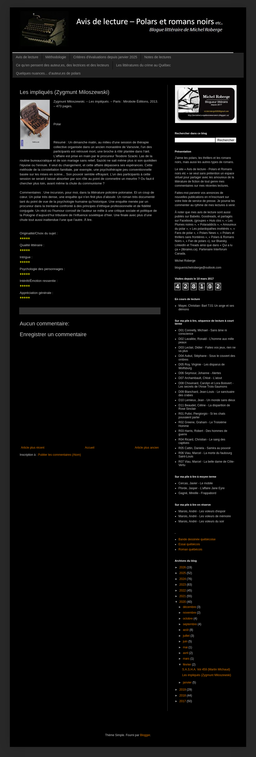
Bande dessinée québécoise (197, 539)
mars (186, 658)
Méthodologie (56, 57)
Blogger (145, 735)
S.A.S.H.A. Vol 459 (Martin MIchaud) (206, 669)
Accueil (90, 447)
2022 (183, 590)
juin (185, 641)
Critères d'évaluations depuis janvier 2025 (105, 57)
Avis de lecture (27, 57)
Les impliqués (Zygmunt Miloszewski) (206, 675)
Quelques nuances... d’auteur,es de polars (48, 73)
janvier (187, 682)
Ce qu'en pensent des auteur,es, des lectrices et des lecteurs (62, 65)
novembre (190, 612)
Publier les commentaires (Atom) (59, 454)
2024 (183, 579)
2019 (183, 689)
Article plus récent (32, 447)
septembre (190, 624)
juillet (187, 635)
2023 (183, 584)
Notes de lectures (157, 57)
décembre (190, 607)
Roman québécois (190, 549)
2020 (183, 602)
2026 (183, 567)
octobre (188, 618)
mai (186, 647)
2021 (183, 596)
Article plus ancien (147, 447)
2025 (183, 573)
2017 (183, 701)
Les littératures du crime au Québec (143, 65)
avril (186, 653)
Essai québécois (189, 544)
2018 (183, 695)
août (186, 630)
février (187, 664)
